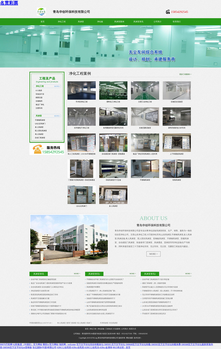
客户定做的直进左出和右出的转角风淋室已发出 (104, 306)
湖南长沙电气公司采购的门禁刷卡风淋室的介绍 (48, 314)
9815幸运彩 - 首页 (121, 347)
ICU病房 (39, 90)
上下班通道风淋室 (177, 154)
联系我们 (177, 22)
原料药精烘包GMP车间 (176, 128)
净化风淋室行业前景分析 (40, 291)
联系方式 (132, 329)
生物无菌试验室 (145, 128)
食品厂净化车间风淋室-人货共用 (145, 154)
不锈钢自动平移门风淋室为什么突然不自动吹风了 (105, 279)
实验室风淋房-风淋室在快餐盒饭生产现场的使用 (105, 283)
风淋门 (88, 323)
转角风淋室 (177, 180)
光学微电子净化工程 (81, 128)
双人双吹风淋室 (41, 131)
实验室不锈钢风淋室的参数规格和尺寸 (101, 298)
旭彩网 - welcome (67, 344)
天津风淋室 (104, 323)
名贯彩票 (9, 2)
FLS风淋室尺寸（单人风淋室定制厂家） (102, 291)
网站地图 (129, 338)
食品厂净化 (40, 105)
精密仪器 (39, 98)
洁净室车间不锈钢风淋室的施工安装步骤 (157, 298)
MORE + (153, 254)
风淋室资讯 (138, 22)
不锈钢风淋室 (40, 120)
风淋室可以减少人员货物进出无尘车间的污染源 (160, 287)
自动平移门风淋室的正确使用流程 (43, 279)
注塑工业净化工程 (145, 102)
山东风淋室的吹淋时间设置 (97, 310)
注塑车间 (39, 108)
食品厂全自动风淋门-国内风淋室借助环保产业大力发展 (51, 283)
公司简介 (158, 22)
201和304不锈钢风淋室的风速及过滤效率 (157, 306)
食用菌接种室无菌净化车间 (113, 128)
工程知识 (108, 329)
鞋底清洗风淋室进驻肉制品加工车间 (44, 295)
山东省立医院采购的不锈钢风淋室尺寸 (156, 302)
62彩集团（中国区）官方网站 (27, 344)
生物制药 (39, 101)
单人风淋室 (39, 134)
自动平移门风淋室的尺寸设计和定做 (155, 279)
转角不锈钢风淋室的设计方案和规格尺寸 (46, 306)
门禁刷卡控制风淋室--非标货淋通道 (81, 180)
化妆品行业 (40, 94)
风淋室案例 (119, 22)
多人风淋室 (39, 127)
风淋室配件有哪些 (93, 287)
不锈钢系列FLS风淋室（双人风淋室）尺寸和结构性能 (162, 291)
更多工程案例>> (185, 74)
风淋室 (81, 22)
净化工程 (62, 22)
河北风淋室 (113, 323)
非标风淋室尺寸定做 (113, 180)
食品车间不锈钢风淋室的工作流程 (43, 302)
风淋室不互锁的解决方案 (40, 298)
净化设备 (101, 329)
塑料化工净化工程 (113, 102)
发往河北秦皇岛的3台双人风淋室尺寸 (100, 314)
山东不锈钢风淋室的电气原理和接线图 (101, 302)
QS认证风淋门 (40, 124)
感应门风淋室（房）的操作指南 (154, 283)
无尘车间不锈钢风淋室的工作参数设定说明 (158, 295)
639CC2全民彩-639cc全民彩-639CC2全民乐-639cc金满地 (84, 347)
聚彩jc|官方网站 (50, 344)
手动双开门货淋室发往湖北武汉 (154, 314)
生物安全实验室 (177, 102)
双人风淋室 (81, 323)
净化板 (100, 22)
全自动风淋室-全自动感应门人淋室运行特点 (47, 287)
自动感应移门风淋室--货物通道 (113, 154)
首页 (43, 22)
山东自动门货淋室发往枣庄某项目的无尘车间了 (160, 310)
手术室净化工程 (82, 102)
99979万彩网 (6, 344)
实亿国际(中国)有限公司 (44, 347)
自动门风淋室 (40, 138)
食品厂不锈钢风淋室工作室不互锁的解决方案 (103, 295)
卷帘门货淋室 (71, 323)
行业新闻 (116, 329)
